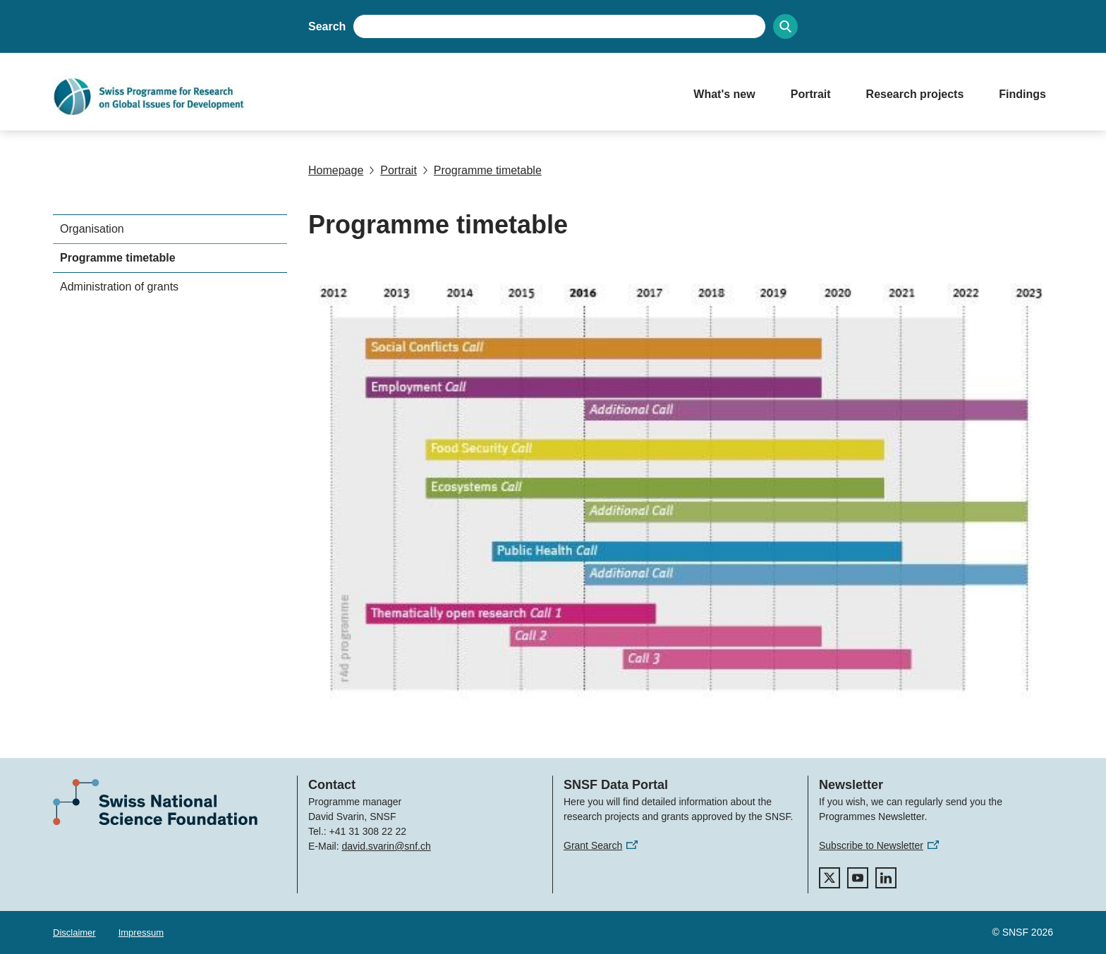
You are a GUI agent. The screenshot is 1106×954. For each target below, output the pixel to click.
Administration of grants (119, 287)
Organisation (92, 229)
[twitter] (829, 877)
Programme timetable (482, 170)
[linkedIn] (886, 877)
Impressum (141, 932)
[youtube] (857, 877)
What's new (724, 94)
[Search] (785, 26)
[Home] (359, 96)
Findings (1022, 94)
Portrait (811, 94)
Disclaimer (74, 932)
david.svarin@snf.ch (385, 846)
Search (327, 26)
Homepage (335, 170)
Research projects (915, 94)
